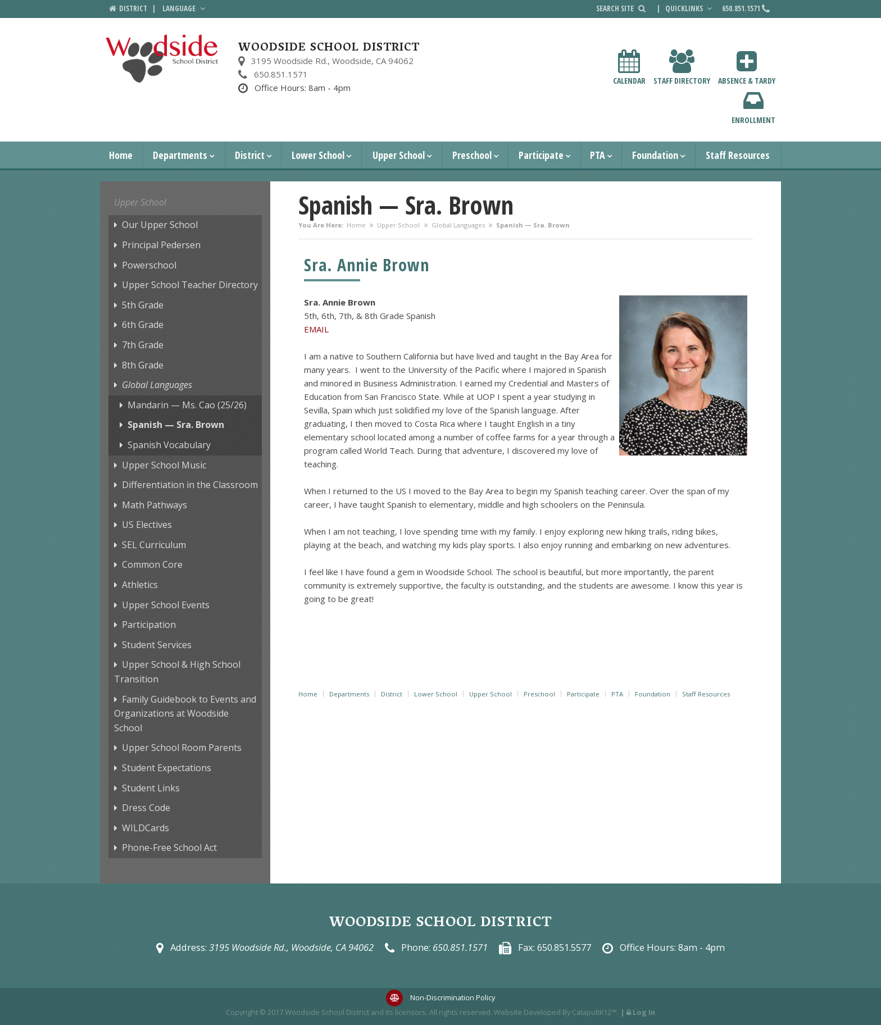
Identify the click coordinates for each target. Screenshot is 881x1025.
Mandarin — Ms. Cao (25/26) (187, 405)
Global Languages (458, 225)
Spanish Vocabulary (169, 445)
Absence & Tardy (746, 67)
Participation (149, 624)
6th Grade (143, 324)
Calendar (629, 67)
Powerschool (149, 265)
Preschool (472, 155)
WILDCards (145, 828)
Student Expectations (166, 768)
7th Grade (143, 345)
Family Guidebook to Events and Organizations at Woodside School (185, 713)
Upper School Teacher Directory (190, 285)
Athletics (140, 584)
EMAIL (316, 329)
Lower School (318, 155)
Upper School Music (164, 465)
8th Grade (143, 365)
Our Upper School (160, 224)
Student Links (151, 788)
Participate (541, 155)
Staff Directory (681, 67)
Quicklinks (690, 8)
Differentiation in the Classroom (190, 485)
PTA (597, 155)
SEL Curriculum (154, 545)
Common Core (152, 564)
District (250, 155)
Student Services (157, 645)
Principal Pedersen (161, 245)
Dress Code (146, 807)
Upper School (399, 155)
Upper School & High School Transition (177, 671)
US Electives (147, 524)
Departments (180, 155)
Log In (644, 1012)
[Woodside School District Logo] (162, 58)
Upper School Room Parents (182, 747)
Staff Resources (738, 155)
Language (184, 8)
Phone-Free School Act (169, 847)
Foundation (655, 155)
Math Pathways (154, 505)
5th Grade (143, 305)
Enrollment (753, 107)
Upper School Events (166, 605)
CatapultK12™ (594, 1012)
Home (121, 155)
